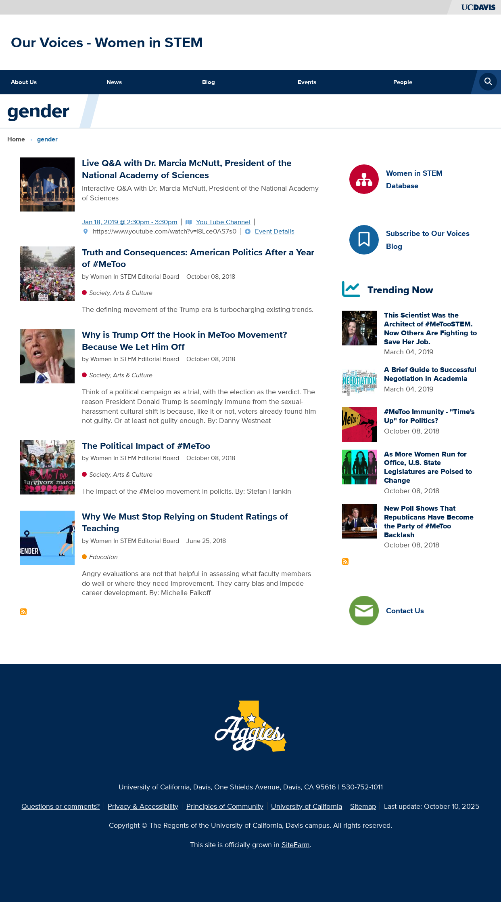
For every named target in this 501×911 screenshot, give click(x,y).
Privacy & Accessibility (143, 806)
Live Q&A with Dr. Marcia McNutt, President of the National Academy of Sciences (187, 169)
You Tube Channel (223, 222)
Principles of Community (224, 806)
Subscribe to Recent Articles (345, 561)
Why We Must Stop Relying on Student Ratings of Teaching (185, 522)
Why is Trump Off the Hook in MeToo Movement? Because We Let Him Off (184, 340)
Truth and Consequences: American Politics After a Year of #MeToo (198, 258)
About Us (24, 81)
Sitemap (363, 806)
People (402, 81)
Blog (208, 81)
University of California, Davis (165, 786)
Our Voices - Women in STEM (107, 42)
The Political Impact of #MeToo (146, 445)
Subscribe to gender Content (23, 611)
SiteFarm (296, 844)
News (114, 81)
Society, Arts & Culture (120, 292)
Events (307, 81)
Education (103, 557)
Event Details (274, 231)
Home (16, 139)
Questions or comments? (60, 806)
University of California (306, 806)
